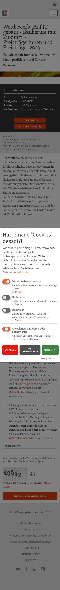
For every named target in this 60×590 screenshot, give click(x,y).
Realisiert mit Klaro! (48, 358)
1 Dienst (16, 320)
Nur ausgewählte (30, 350)
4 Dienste (17, 291)
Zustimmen (50, 350)
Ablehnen (10, 350)
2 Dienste (17, 304)
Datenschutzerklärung (16, 271)
